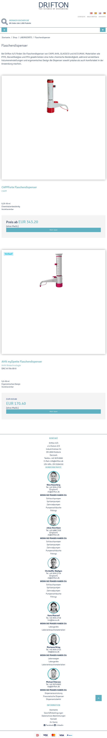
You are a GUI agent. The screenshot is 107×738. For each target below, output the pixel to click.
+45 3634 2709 (55, 487)
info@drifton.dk (56, 461)
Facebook (49, 725)
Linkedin (58, 725)
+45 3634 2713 (55, 649)
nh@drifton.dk (54, 492)
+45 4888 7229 (55, 530)
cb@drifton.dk (53, 578)
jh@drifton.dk (53, 535)
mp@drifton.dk (53, 686)
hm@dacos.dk (53, 620)
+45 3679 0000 (57, 458)
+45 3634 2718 (55, 618)
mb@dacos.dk (53, 652)
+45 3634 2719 (55, 573)
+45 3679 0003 (55, 684)
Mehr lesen (54, 230)
